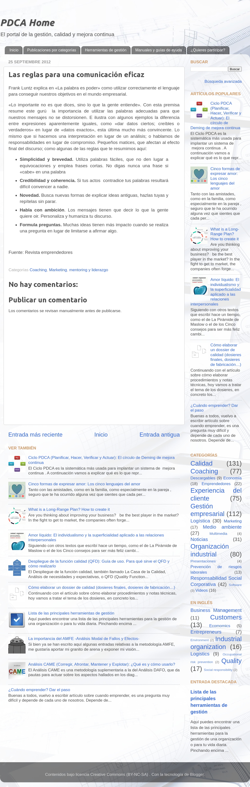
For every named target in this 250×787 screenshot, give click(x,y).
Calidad (201, 463)
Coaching (38, 270)
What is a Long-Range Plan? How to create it (69, 509)
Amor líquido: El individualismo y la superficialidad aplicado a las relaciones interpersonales (215, 291)
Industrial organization (216, 642)
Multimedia (218, 533)
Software (235, 585)
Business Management (216, 610)
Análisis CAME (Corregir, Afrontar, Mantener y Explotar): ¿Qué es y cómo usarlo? (101, 664)
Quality (231, 660)
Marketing (58, 270)
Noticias (199, 539)
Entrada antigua (160, 434)
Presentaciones (203, 561)
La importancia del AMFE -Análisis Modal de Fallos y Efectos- (83, 638)
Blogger (197, 774)
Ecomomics (219, 626)
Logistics (200, 653)
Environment (199, 640)
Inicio (14, 50)
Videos (201, 590)
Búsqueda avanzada (222, 81)
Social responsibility (218, 670)
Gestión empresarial (207, 510)
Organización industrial (209, 550)
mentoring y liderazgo (88, 270)
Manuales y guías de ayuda (158, 50)
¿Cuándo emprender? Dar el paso (39, 690)
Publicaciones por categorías (51, 50)
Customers (226, 617)
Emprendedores (216, 484)
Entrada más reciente (35, 434)
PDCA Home (27, 22)
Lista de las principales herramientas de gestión (71, 613)
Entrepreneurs (205, 632)
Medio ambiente (222, 527)
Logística (200, 520)
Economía (232, 478)
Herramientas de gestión (105, 50)
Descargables (202, 478)
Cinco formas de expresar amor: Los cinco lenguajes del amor (84, 484)
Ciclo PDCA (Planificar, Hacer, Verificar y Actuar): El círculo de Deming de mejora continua (215, 115)
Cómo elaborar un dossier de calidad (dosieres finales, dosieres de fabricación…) (101, 587)
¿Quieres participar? (208, 50)
